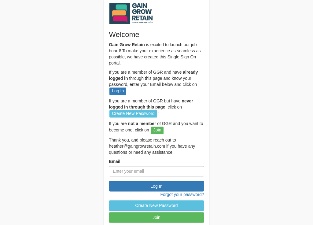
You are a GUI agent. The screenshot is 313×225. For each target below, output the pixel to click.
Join (156, 217)
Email (114, 161)
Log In (157, 186)
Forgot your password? (182, 194)
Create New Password (156, 205)
